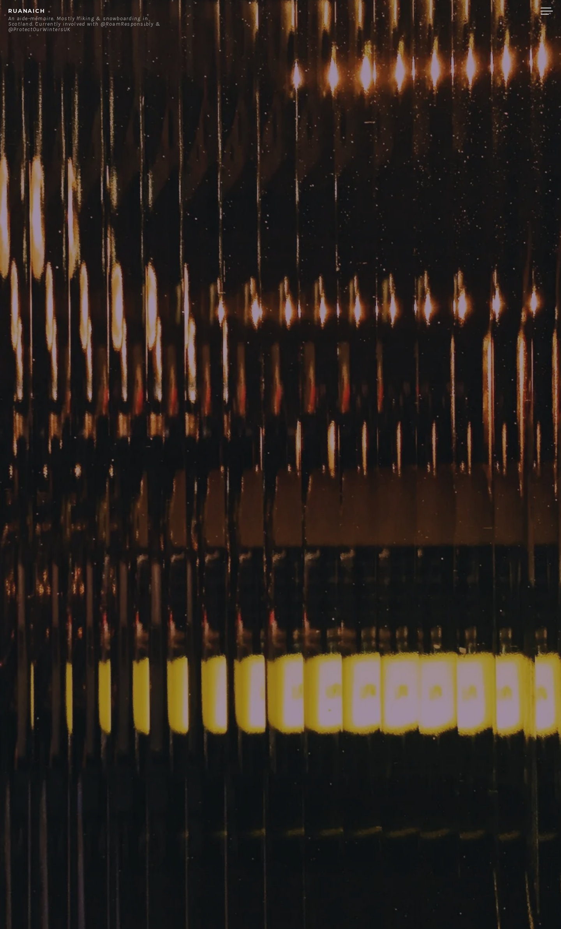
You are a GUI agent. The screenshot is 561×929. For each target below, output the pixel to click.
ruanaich (26, 10)
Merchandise (505, 11)
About (417, 11)
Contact (454, 11)
